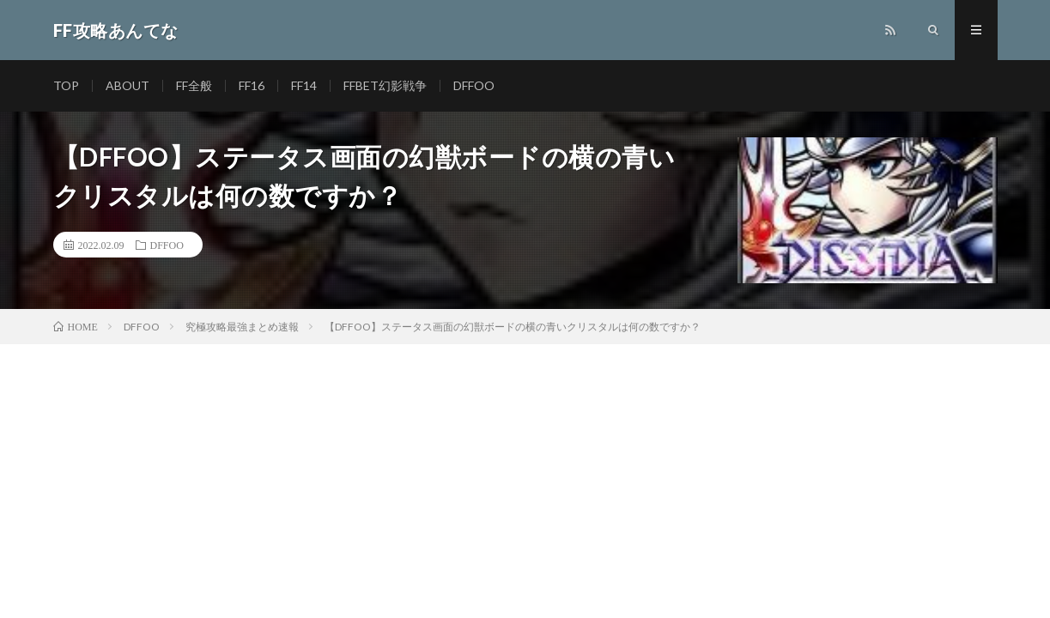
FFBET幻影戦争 (385, 85)
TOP (66, 85)
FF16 (251, 85)
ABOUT (127, 85)
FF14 (304, 85)
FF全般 (194, 85)
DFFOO (474, 85)
